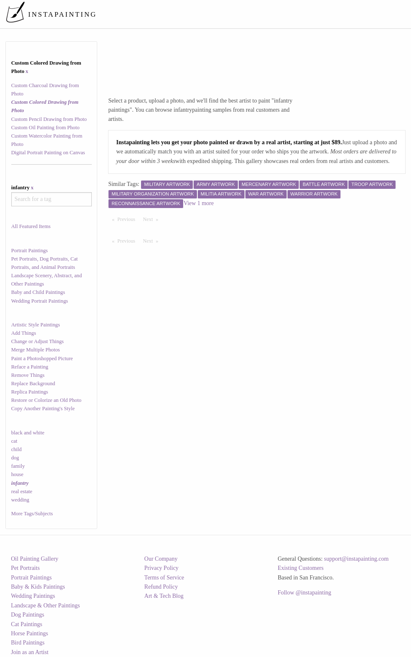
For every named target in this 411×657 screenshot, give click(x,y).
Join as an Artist (29, 652)
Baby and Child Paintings (38, 292)
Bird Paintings (28, 642)
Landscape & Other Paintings (45, 605)
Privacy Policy (161, 568)
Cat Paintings (26, 624)
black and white (28, 433)
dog (15, 458)
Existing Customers (300, 568)
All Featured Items (30, 226)
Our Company (161, 559)
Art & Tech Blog (164, 596)
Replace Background (33, 383)
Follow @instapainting (304, 592)
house (17, 474)
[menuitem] (251, 14)
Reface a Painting (29, 367)
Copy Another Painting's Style (43, 408)
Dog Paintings (27, 615)
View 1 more (199, 203)
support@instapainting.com (356, 559)
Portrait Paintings (29, 250)
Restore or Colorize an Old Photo (46, 400)
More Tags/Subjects (32, 514)
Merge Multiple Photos (35, 350)
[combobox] (51, 199)
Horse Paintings (29, 633)
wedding (20, 500)
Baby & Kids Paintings (38, 587)
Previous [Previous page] (128, 219)
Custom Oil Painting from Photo (45, 127)
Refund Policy (161, 587)
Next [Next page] (152, 219)
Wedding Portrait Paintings (39, 301)
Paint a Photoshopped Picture (42, 358)
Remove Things (28, 375)
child (16, 449)
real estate (22, 491)
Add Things (23, 333)
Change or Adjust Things (37, 341)
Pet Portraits (25, 568)
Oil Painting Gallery (34, 559)
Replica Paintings (29, 392)
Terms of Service (164, 577)
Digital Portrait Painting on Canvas (48, 152)
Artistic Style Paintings (35, 325)
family (18, 466)
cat (14, 441)
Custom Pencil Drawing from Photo (49, 119)
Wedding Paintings (33, 596)
